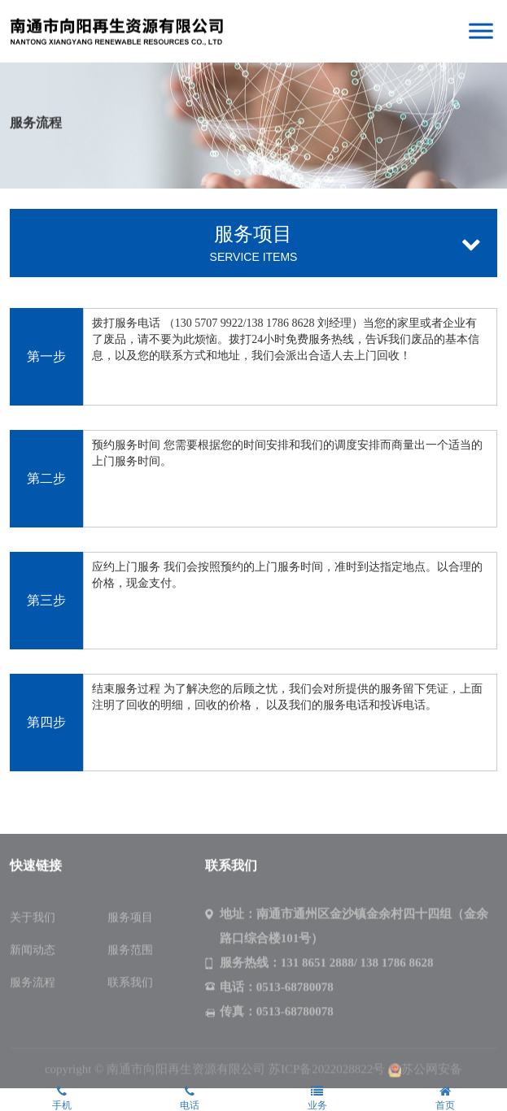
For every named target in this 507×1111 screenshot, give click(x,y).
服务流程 (32, 985)
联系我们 (130, 985)
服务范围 (130, 952)
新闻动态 (32, 952)
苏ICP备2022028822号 (327, 1071)
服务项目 (130, 920)
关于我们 (32, 920)
